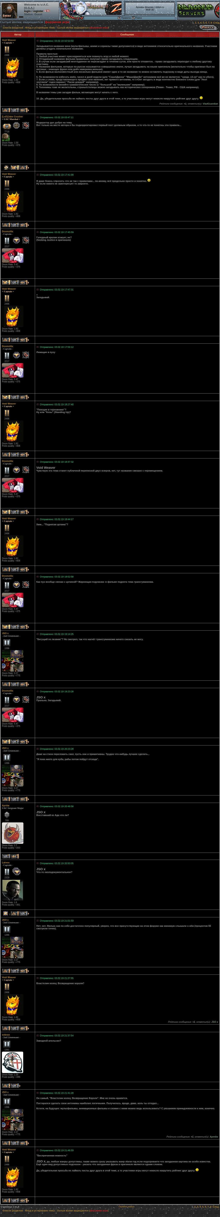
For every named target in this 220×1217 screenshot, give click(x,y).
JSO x (5, 633)
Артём (5, 805)
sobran (6, 1034)
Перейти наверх (127, 1206)
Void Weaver (9, 40)
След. (216, 22)
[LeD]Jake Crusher (12, 116)
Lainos (5, 862)
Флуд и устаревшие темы (40, 27)
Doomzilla (7, 231)
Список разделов (13, 27)
